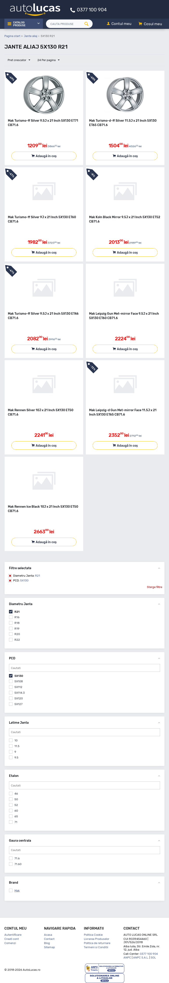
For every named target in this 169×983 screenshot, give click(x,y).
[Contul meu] (119, 24)
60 (16, 810)
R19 (16, 628)
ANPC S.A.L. (141, 957)
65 (16, 816)
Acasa (48, 934)
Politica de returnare (97, 943)
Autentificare (12, 934)
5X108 (18, 681)
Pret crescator (19, 60)
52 (16, 805)
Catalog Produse (19, 24)
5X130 (20, 580)
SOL (153, 957)
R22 (17, 639)
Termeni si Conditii (96, 947)
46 (16, 793)
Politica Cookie (93, 934)
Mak (17, 890)
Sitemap (49, 947)
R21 (26, 575)
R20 (17, 634)
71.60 (17, 864)
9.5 (16, 757)
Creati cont (11, 939)
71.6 (17, 858)
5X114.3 (19, 692)
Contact (49, 939)
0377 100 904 (92, 9)
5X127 (18, 704)
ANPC (127, 957)
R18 (16, 623)
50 (16, 799)
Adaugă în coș (46, 156)
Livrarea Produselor (96, 939)
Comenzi (10, 943)
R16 (16, 617)
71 (15, 822)
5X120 (18, 698)
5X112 (18, 687)
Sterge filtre (154, 587)
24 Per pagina (48, 60)
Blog (47, 943)
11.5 (16, 746)
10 (16, 740)
